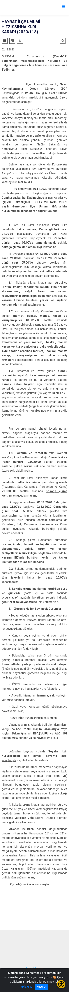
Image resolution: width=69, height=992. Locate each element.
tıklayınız (27, 986)
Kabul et (41, 986)
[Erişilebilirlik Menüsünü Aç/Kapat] (61, 984)
